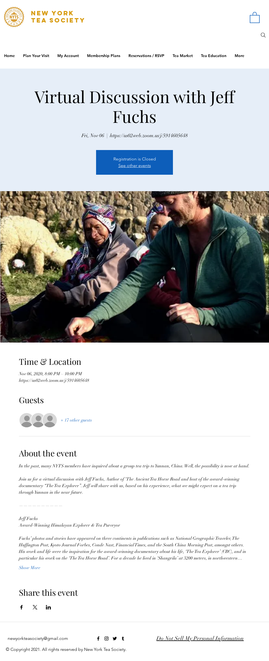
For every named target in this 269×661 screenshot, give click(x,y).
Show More (29, 567)
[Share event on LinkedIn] (48, 607)
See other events (134, 165)
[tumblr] (123, 638)
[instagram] (106, 638)
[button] (255, 17)
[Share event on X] (35, 607)
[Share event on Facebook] (21, 607)
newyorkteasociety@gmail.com (38, 638)
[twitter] (114, 638)
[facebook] (98, 638)
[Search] (263, 35)
